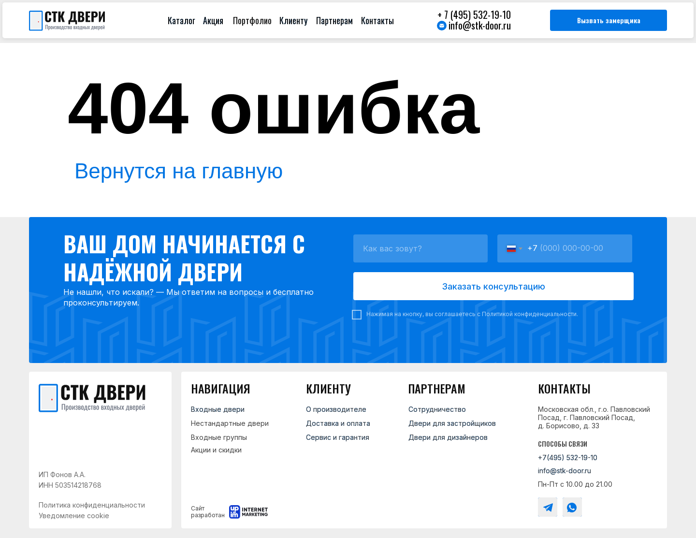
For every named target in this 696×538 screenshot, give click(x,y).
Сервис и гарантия (337, 437)
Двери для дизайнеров (448, 437)
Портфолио (252, 20)
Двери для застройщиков (452, 423)
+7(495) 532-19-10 (567, 457)
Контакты (377, 20)
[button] (608, 20)
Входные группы (219, 437)
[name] (420, 248)
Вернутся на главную (178, 171)
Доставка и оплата (338, 423)
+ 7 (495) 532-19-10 (474, 14)
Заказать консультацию (493, 286)
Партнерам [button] (334, 20)
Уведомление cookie (74, 515)
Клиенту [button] (293, 20)
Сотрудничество (437, 409)
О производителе (336, 409)
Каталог (181, 20)
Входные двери (218, 409)
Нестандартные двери (230, 423)
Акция (213, 20)
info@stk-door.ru (480, 25)
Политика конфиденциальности (92, 505)
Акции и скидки (216, 450)
